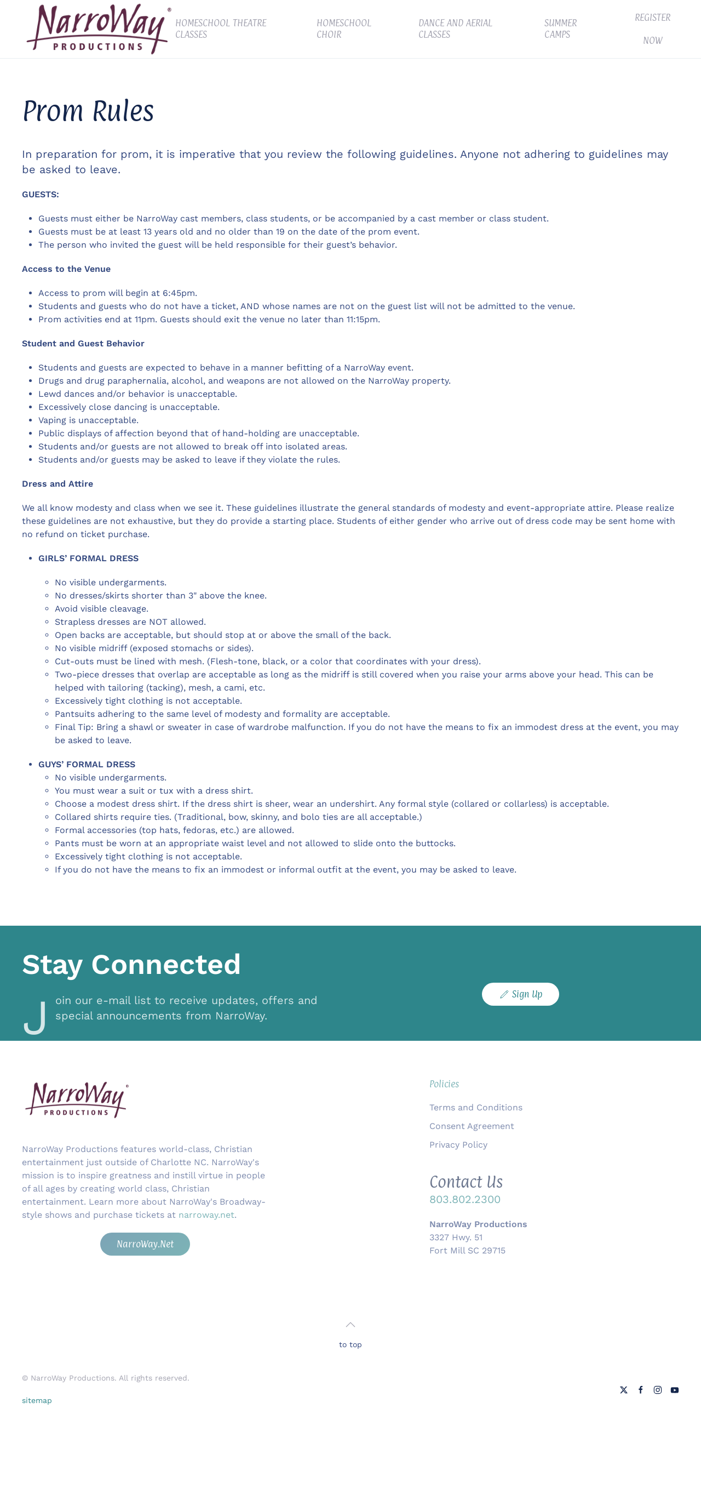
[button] (350, 1324)
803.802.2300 (465, 1199)
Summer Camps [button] (560, 29)
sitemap (37, 1400)
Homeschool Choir (344, 29)
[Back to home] (98, 29)
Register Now (652, 29)
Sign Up (520, 994)
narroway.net (206, 1215)
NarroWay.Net (145, 1244)
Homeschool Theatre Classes (220, 29)
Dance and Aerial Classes (455, 29)
